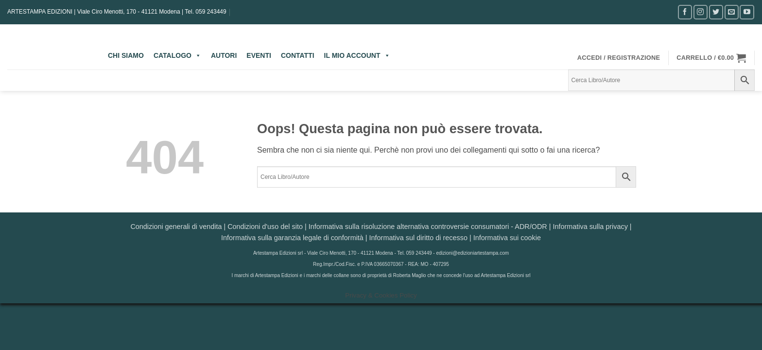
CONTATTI (297, 55)
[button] (618, 58)
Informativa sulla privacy (590, 226)
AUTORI (224, 55)
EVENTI (258, 55)
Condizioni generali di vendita (176, 226)
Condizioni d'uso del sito (265, 226)
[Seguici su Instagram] (700, 12)
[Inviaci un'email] (732, 12)
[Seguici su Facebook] (685, 12)
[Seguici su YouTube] (747, 12)
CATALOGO (177, 55)
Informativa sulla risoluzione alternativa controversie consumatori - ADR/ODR (428, 226)
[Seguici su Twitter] (716, 12)
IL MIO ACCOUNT (357, 55)
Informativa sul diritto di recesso (418, 238)
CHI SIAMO (126, 55)
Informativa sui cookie (507, 238)
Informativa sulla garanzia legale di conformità (292, 238)
